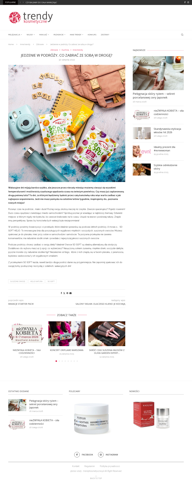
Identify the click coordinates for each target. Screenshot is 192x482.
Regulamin (89, 466)
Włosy (30, 35)
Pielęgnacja (14, 35)
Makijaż (43, 35)
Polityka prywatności (110, 466)
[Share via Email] (70, 293)
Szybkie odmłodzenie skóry (165, 167)
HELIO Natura (36, 281)
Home (11, 44)
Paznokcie (58, 35)
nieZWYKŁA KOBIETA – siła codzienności (27, 352)
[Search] (182, 34)
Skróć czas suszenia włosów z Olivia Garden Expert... (106, 352)
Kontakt (75, 466)
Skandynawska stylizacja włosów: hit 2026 (167, 130)
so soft (51, 281)
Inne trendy (75, 35)
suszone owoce (17, 281)
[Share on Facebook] (61, 293)
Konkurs (92, 35)
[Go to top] (96, 478)
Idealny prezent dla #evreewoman (164, 148)
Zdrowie (40, 44)
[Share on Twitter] (64, 293)
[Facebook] (184, 2)
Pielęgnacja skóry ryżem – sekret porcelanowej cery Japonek (154, 95)
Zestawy (105, 35)
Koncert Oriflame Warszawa (66, 350)
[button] (20, 2)
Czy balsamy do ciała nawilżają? (41, 2)
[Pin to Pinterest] (67, 293)
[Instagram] (188, 2)
